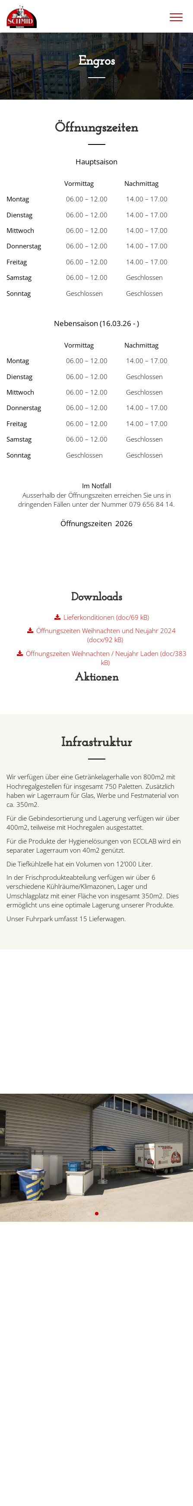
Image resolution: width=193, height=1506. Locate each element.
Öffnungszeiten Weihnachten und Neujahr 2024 (106, 635)
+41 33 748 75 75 (40, 1309)
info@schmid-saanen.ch (48, 1301)
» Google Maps (26, 1346)
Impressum (21, 1495)
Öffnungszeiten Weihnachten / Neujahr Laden (106, 658)
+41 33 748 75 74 (40, 1415)
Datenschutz (60, 1495)
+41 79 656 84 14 (40, 1318)
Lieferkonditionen (106, 617)
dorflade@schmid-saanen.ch (54, 1406)
